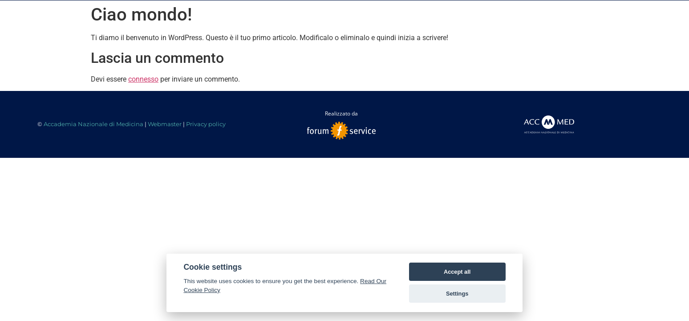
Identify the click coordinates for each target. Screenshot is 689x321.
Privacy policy (206, 124)
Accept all (457, 271)
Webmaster (165, 124)
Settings (457, 293)
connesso (143, 79)
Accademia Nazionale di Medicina (93, 124)
